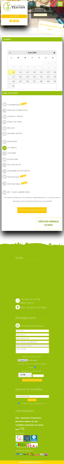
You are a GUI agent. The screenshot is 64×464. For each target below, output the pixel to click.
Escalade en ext (12, 165)
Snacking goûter (13, 134)
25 (20, 81)
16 (55, 72)
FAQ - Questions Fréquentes (28, 418)
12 (27, 72)
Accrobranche (15, 104)
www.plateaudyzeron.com (29, 462)
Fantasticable (15, 176)
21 (41, 77)
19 (27, 77)
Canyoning (10, 153)
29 (48, 81)
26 (27, 81)
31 (13, 86)
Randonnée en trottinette (17, 171)
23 (55, 77)
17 (13, 77)
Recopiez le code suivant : (32, 371)
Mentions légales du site (26, 421)
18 (20, 77)
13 (34, 72)
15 (48, 72)
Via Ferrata (10, 148)
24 (13, 81)
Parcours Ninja (15, 183)
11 (20, 72)
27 (34, 81)
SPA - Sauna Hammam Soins (17, 192)
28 (41, 81)
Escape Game (11, 159)
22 (48, 77)
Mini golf (9, 128)
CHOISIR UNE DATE (40, 14)
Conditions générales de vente (29, 425)
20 (34, 77)
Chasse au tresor (13, 117)
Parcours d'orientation (15, 110)
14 (41, 72)
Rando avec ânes (13, 122)
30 (55, 81)
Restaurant (10, 142)
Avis (19, 429)
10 (13, 72)
